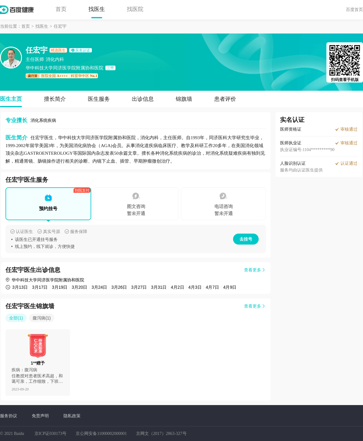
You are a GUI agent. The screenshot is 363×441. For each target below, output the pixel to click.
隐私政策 (72, 415)
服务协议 (8, 415)
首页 (61, 9)
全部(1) (16, 318)
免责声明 (40, 415)
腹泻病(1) (42, 318)
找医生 (96, 9)
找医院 (135, 9)
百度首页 (354, 9)
